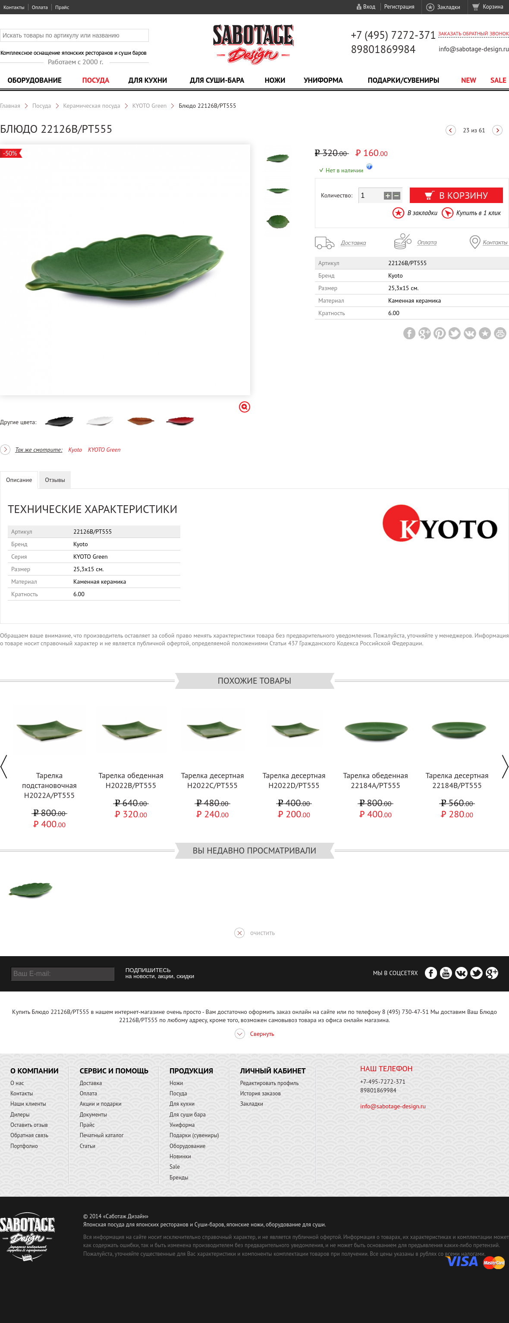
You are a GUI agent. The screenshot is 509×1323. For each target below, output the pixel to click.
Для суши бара (188, 1114)
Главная (10, 105)
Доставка (91, 1083)
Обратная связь (29, 1135)
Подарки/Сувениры (404, 80)
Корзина (493, 6)
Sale (498, 80)
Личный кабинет (273, 1071)
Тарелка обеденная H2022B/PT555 (130, 780)
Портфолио (24, 1146)
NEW (468, 80)
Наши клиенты (28, 1103)
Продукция (191, 1071)
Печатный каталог (102, 1135)
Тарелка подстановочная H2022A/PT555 (49, 785)
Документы (93, 1114)
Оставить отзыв (29, 1125)
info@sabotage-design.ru (474, 49)
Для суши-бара (217, 80)
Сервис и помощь (114, 1071)
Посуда (95, 80)
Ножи (275, 80)
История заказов (260, 1093)
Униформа (323, 80)
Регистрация (399, 6)
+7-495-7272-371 (382, 1081)
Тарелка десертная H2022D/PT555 (293, 780)
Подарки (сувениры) (194, 1135)
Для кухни (148, 80)
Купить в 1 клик (478, 213)
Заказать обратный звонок (473, 33)
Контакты (14, 7)
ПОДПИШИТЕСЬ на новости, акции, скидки (160, 973)
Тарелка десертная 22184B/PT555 (456, 780)
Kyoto (75, 450)
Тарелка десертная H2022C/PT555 (212, 780)
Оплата (40, 7)
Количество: (336, 195)
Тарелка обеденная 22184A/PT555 (375, 780)
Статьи (88, 1146)
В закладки (422, 213)
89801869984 (383, 49)
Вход (369, 6)
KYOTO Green (149, 105)
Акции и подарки (101, 1103)
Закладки (448, 7)
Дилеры (20, 1114)
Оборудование (34, 80)
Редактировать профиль (269, 1083)
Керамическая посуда (91, 105)
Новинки (180, 1156)
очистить (262, 933)
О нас (17, 1083)
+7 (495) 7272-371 (393, 35)
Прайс (62, 7)
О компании (34, 1071)
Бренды (179, 1177)
